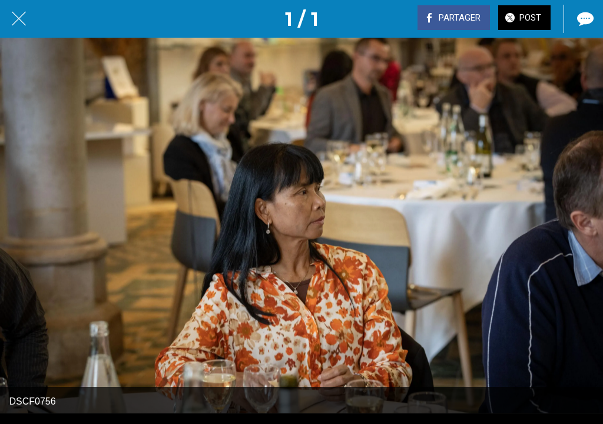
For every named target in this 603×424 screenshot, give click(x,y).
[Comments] (584, 19)
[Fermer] (19, 19)
